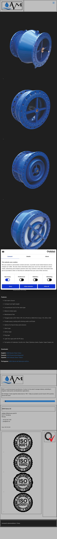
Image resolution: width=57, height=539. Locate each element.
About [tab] (47, 256)
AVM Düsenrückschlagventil (15, 355)
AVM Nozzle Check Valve (13, 353)
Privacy (18, 523)
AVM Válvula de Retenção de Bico (19, 361)
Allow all (46, 286)
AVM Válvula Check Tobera (15, 357)
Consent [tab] (9, 256)
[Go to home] (12, 9)
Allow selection (28, 286)
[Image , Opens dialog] (23, 452)
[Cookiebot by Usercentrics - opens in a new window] (48, 252)
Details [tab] (29, 256)
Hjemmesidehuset (12, 523)
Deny (10, 286)
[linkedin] (5, 401)
